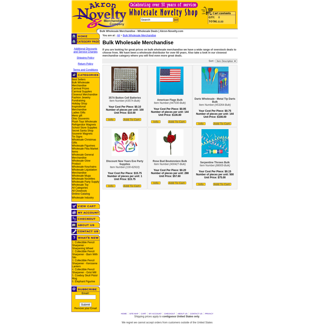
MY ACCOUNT (155, 314)
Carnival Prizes (80, 88)
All (118, 35)
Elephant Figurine (85, 281)
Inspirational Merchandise (79, 108)
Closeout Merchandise (84, 94)
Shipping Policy (85, 57)
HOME (124, 314)
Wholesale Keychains (84, 166)
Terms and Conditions (85, 69)
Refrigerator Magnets (84, 124)
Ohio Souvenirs (80, 118)
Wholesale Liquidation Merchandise (84, 171)
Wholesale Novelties (83, 178)
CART (143, 314)
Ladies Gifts (78, 112)
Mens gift (77, 115)
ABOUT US (183, 314)
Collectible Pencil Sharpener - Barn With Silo (85, 254)
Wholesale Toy (80, 184)
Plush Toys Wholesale (84, 121)
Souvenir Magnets (82, 133)
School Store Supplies (84, 127)
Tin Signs (77, 136)
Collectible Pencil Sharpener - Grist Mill (84, 271)
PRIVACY (209, 314)
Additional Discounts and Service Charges (85, 50)
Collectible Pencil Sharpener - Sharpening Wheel (83, 245)
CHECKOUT (169, 314)
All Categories (80, 187)
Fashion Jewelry (81, 97)
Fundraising (78, 100)
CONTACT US (196, 314)
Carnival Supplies (82, 91)
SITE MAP (133, 314)
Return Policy (85, 63)
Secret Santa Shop (83, 130)
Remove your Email (85, 308)
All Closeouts (79, 190)
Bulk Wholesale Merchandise (81, 84)
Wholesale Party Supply (85, 181)
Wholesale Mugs (81, 175)
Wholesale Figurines (83, 145)
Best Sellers (79, 79)
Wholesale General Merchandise (83, 156)
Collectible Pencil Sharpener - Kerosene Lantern (84, 263)
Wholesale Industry (83, 197)
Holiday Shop (79, 103)
